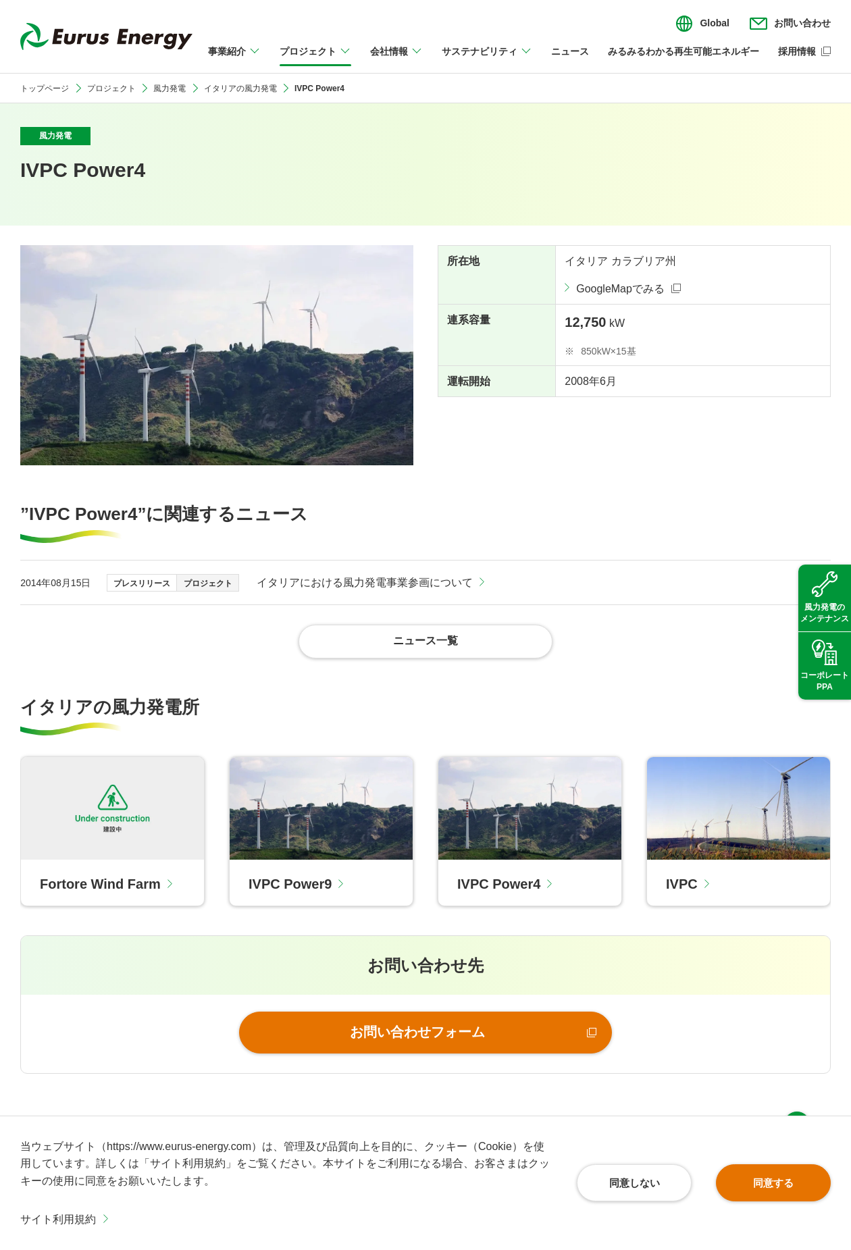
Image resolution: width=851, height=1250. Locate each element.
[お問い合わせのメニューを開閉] (790, 23)
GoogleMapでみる (620, 288)
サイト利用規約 (58, 1219)
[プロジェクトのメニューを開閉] (315, 59)
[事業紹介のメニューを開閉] (234, 59)
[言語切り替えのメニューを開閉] (702, 23)
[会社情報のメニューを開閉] (396, 59)
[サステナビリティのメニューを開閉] (487, 59)
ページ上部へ (796, 1096)
